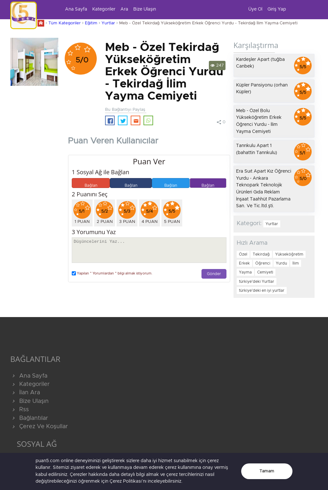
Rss (19, 409)
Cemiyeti (265, 272)
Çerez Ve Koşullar (39, 426)
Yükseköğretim (289, 254)
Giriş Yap (276, 9)
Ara (124, 9)
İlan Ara (25, 393)
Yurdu (281, 263)
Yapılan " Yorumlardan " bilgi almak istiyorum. (112, 273)
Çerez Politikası (126, 481)
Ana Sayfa (76, 9)
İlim (295, 263)
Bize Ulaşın (144, 9)
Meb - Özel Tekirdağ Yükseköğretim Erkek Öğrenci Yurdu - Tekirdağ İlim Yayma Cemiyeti (208, 23)
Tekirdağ (261, 254)
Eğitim (91, 23)
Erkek (244, 263)
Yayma (245, 272)
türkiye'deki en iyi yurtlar (261, 290)
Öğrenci (262, 263)
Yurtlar (108, 23)
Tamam (266, 471)
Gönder (214, 274)
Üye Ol (255, 9)
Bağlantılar (29, 418)
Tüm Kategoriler (64, 23)
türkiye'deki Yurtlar (256, 281)
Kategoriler (103, 9)
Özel (243, 254)
